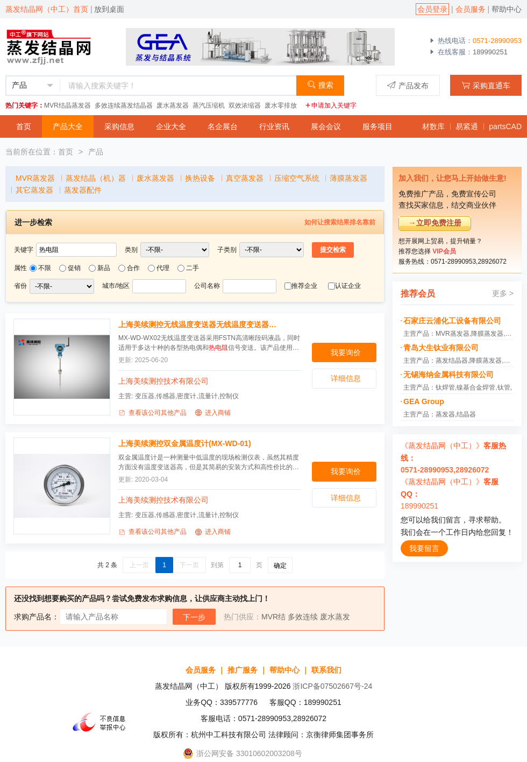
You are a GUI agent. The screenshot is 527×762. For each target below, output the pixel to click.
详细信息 (346, 378)
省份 (20, 286)
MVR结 (273, 616)
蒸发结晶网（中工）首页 (46, 9)
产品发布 (408, 85)
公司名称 (207, 286)
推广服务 (242, 670)
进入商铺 (213, 413)
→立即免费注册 (435, 222)
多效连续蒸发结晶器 (124, 105)
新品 (103, 268)
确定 (280, 565)
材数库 (433, 126)
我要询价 (346, 352)
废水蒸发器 (172, 105)
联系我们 (326, 670)
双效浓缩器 (245, 105)
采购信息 (119, 126)
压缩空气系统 (296, 178)
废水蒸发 (335, 616)
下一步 (194, 617)
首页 (23, 126)
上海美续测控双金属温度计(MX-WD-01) (184, 443)
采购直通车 (485, 85)
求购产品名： (36, 616)
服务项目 (377, 126)
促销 (74, 268)
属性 (20, 268)
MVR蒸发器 (35, 178)
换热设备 (200, 178)
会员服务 (470, 9)
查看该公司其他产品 (152, 413)
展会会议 (326, 126)
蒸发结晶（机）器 (96, 178)
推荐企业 (304, 286)
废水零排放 (281, 105)
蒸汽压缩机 (209, 105)
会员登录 (432, 9)
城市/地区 (116, 286)
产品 (95, 151)
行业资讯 (274, 126)
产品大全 (68, 126)
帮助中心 (507, 9)
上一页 (139, 565)
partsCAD (505, 126)
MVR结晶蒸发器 (67, 105)
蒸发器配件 (83, 190)
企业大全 (171, 126)
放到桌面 (109, 9)
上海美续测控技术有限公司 (163, 381)
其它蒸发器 (34, 190)
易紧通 (466, 126)
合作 (133, 268)
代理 (162, 268)
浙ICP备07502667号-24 (332, 686)
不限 (44, 268)
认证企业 (348, 286)
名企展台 (223, 126)
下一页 (189, 565)
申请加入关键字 (331, 105)
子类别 (227, 249)
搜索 (320, 84)
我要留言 (424, 548)
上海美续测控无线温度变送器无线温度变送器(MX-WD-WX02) (197, 324)
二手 (192, 268)
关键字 (23, 249)
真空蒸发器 (245, 178)
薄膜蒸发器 (348, 178)
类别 (131, 249)
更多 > (503, 293)
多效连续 (303, 616)
